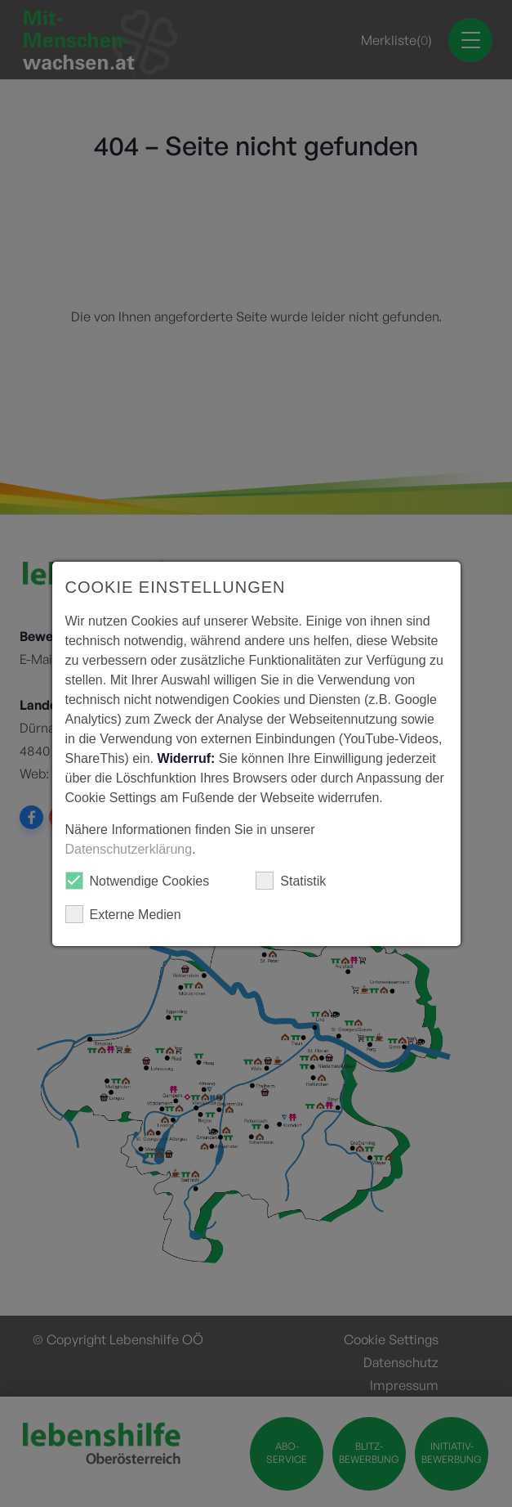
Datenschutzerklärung (129, 849)
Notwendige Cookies (137, 881)
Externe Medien (123, 914)
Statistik (291, 881)
